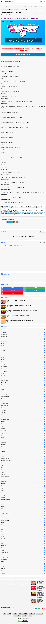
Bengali (5, 219)
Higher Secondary (23, 424)
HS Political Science (23, 433)
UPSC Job (23, 550)
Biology (23, 359)
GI (23, 414)
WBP (23, 564)
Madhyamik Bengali (23, 456)
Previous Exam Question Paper (23, 499)
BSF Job (23, 362)
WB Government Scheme (23, 557)
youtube (12, 293)
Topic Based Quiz (23, 545)
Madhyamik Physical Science (23, 460)
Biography (23, 357)
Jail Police (23, 440)
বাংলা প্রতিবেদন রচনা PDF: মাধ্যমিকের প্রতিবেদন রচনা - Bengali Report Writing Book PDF (20, 305)
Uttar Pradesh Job (23, 552)
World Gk (23, 568)
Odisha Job (23, 483)
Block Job (23, 361)
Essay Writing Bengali (23, 396)
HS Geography (23, 430)
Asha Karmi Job (23, 341)
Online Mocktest (23, 485)
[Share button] (19, 222)
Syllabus (23, 538)
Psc (23, 504)
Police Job (23, 492)
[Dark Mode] (45, 1)
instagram (13, 290)
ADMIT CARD (23, 332)
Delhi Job (23, 385)
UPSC (23, 548)
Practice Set (23, 497)
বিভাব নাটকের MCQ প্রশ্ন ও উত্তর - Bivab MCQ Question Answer (16, 300)
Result (23, 522)
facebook (12, 287)
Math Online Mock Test (23, 469)
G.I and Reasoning (23, 405)
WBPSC (23, 566)
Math (23, 467)
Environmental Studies (23, 394)
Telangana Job (23, 541)
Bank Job (23, 348)
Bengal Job (23, 350)
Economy (23, 387)
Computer (23, 375)
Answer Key (23, 339)
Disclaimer (15, 613)
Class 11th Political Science (23, 371)
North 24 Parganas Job (23, 476)
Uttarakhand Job (23, 554)
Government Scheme (23, 419)
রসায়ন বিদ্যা (23, 573)
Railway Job (23, 515)
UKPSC (23, 547)
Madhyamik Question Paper (23, 462)
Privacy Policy (32, 613)
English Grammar (23, 391)
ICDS (23, 435)
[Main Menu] (1, 1)
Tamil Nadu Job (23, 540)
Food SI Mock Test (23, 403)
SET (23, 529)
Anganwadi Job (23, 336)
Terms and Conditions (23, 613)
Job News (23, 446)
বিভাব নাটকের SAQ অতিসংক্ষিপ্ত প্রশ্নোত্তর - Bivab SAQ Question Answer (17, 315)
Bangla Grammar (23, 345)
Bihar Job (23, 355)
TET (23, 543)
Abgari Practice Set (23, 329)
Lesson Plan (23, 451)
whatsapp (35, 287)
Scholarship (23, 527)
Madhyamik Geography (23, 458)
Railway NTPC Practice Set (23, 518)
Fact (23, 400)
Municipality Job (23, 472)
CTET (23, 378)
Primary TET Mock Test (23, 502)
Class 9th (23, 373)
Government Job (23, 417)
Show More (42, 274)
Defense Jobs (23, 382)
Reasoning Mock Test (23, 520)
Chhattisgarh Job (23, 366)
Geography (23, 412)
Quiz (23, 509)
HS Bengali (23, 428)
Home (2, 6)
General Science (23, 410)
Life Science (23, 453)
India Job (23, 439)
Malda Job (23, 463)
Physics (23, 488)
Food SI (23, 401)
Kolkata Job (23, 447)
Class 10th (23, 368)
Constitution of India (23, 377)
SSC (23, 534)
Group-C (23, 421)
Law (23, 449)
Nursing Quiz (23, 481)
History (23, 426)
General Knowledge (7, 6)
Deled (23, 384)
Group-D (23, 423)
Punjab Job (23, 506)
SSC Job (23, 536)
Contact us (25, 615)
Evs (23, 398)
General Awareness (23, 407)
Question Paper (23, 508)
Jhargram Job (23, 442)
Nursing (23, 479)
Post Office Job (23, 495)
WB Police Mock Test (23, 559)
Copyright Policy (40, 613)
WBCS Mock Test (23, 563)
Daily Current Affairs (23, 380)
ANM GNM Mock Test (23, 338)
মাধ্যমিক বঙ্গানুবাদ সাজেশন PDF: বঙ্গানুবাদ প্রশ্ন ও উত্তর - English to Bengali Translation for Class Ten (21, 310)
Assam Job (23, 343)
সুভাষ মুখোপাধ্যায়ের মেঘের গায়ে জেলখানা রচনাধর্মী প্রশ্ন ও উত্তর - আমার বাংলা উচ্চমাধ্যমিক (19, 320)
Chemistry (23, 364)
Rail (23, 511)
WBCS (23, 561)
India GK (23, 437)
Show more (42, 231)
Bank (23, 346)
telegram (35, 290)
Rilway (23, 524)
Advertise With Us (17, 615)
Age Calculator (23, 334)
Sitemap (30, 615)
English (23, 389)
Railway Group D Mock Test (23, 513)
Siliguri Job (23, 531)
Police (23, 490)
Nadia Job (23, 474)
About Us (9, 613)
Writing (23, 570)
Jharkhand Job (23, 444)
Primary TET (23, 501)
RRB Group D (23, 525)
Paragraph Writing (23, 486)
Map (23, 465)
